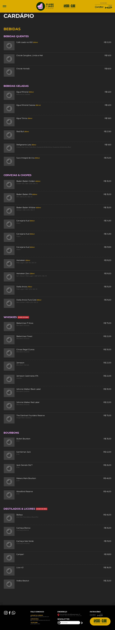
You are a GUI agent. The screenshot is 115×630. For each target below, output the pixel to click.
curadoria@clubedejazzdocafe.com (41, 620)
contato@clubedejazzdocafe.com (40, 616)
